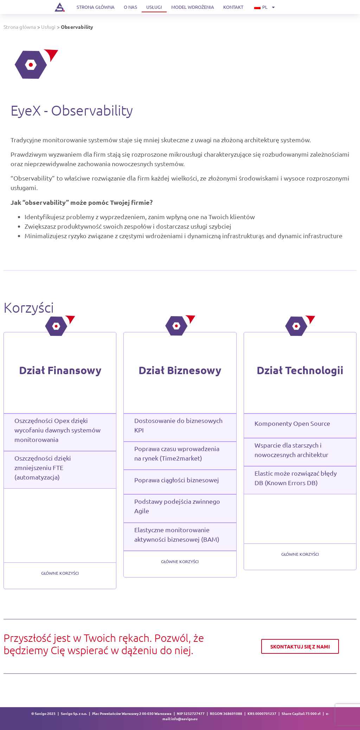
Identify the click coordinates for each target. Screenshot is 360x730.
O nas (130, 7)
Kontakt (233, 7)
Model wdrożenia (192, 7)
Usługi (154, 7)
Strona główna (96, 7)
